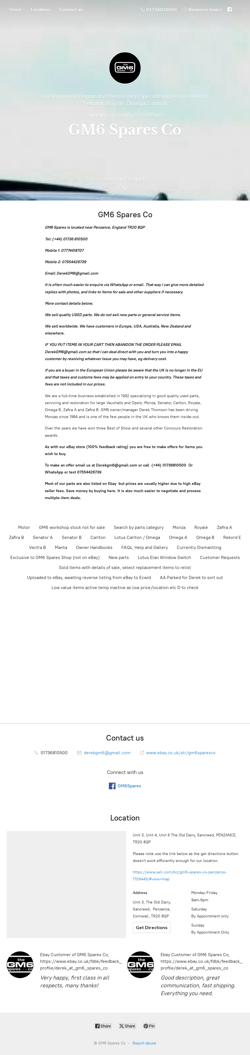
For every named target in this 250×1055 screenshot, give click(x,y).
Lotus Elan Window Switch (164, 557)
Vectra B (37, 547)
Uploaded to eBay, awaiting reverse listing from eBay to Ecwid (89, 577)
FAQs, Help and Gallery (144, 547)
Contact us (71, 9)
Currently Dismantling (199, 547)
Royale (201, 527)
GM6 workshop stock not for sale (72, 527)
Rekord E (232, 537)
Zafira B (16, 537)
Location (40, 9)
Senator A (43, 537)
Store (15, 9)
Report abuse (144, 1043)
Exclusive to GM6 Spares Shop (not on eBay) (55, 557)
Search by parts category (139, 527)
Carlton (98, 537)
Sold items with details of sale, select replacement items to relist (125, 567)
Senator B (72, 537)
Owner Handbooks (94, 547)
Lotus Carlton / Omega (137, 537)
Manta (61, 547)
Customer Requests (220, 557)
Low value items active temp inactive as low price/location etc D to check (125, 587)
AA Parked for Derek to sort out (191, 577)
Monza (179, 527)
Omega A (178, 537)
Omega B (205, 537)
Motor (24, 527)
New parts (119, 557)
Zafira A (224, 527)
